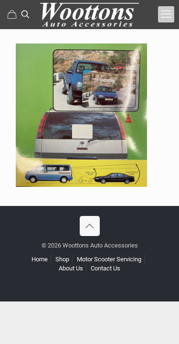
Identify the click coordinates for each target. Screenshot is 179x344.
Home (40, 259)
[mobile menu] (166, 14)
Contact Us (105, 268)
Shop (62, 259)
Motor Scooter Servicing (109, 259)
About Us (71, 268)
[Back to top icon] (90, 226)
